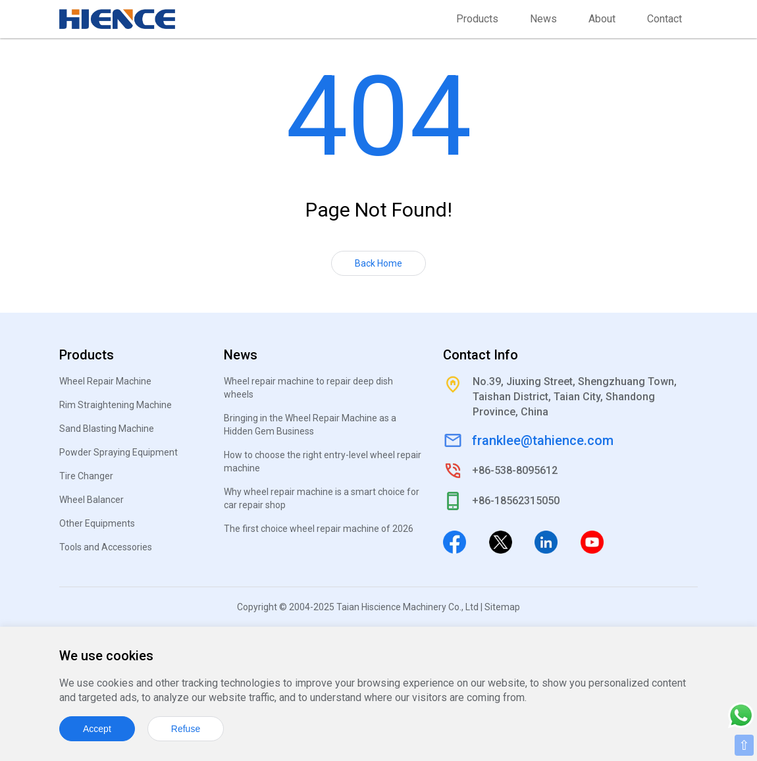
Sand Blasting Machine (106, 428)
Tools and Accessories (105, 547)
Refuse (185, 728)
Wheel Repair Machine (105, 381)
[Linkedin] (546, 541)
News (543, 19)
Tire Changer (86, 476)
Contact (664, 19)
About (601, 19)
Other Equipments (97, 523)
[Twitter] (500, 541)
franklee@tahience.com (542, 440)
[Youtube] (592, 541)
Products (477, 19)
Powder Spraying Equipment (118, 452)
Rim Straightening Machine (115, 405)
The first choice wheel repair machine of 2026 (318, 528)
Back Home (378, 263)
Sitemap (502, 607)
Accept (97, 728)
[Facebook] (454, 541)
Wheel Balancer (91, 499)
